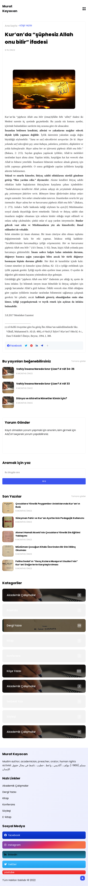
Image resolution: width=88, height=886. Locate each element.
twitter (12, 864)
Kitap (10, 641)
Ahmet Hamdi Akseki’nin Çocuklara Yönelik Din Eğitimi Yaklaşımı (47, 534)
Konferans (13, 656)
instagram (14, 845)
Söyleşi (11, 716)
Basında (12, 610)
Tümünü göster (78, 361)
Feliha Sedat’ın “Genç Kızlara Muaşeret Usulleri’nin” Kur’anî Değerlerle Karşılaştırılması (46, 563)
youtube (9, 872)
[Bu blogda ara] (44, 472)
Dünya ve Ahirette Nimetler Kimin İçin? (41, 398)
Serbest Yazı (15, 701)
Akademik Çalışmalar (21, 595)
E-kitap (6, 817)
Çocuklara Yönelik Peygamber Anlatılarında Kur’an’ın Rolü (47, 505)
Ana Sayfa (11, 26)
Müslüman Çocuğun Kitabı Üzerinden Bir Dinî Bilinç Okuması (45, 548)
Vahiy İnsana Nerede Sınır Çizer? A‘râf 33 (43, 383)
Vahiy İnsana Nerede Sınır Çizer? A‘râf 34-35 (45, 369)
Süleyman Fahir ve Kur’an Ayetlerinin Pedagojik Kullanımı (49, 518)
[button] (47, 345)
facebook (14, 835)
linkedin (12, 854)
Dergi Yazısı (14, 625)
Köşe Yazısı (26, 25)
